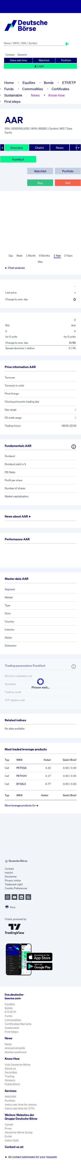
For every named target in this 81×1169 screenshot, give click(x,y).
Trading (9, 1076)
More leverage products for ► (22, 805)
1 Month (31, 255)
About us (10, 1068)
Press (8, 1128)
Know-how (56, 95)
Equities (28, 82)
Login (39, 66)
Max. (40, 261)
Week (19, 255)
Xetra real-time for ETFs (20, 1108)
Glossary (10, 1080)
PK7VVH (21, 776)
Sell (67, 183)
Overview (16, 148)
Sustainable (13, 95)
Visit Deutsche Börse (17, 1064)
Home (9, 82)
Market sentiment (15, 1052)
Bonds (49, 82)
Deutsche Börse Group (19, 1132)
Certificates (60, 88)
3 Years (68, 255)
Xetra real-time (18, 60)
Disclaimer (11, 876)
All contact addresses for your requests (31, 1157)
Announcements (15, 1048)
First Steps (11, 1032)
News (35, 95)
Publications (12, 1084)
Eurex (8, 1136)
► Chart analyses (15, 267)
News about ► (18, 516)
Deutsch (22, 54)
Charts (39, 148)
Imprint (9, 872)
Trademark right (14, 884)
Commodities (32, 88)
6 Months (44, 255)
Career (9, 1124)
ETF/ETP (69, 82)
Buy (40, 183)
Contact (9, 54)
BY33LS (21, 784)
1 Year (57, 255)
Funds (9, 88)
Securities (11, 1072)
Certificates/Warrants (18, 1024)
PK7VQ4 (21, 767)
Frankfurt (18, 159)
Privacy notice (13, 880)
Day (11, 255)
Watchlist (44, 60)
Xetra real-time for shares (21, 1104)
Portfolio (66, 60)
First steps (12, 101)
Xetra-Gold (12, 1140)
